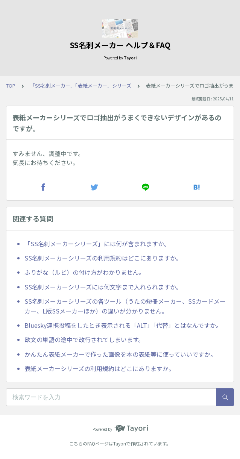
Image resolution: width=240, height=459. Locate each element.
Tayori (119, 443)
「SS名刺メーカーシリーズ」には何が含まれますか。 (97, 243)
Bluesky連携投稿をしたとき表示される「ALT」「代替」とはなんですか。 (123, 325)
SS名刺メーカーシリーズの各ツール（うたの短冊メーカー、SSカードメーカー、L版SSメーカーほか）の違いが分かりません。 (125, 306)
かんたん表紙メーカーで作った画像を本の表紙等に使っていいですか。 (120, 354)
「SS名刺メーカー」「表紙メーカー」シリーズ (80, 85)
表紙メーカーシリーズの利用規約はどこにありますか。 (99, 368)
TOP (10, 85)
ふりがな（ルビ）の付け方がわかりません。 (84, 272)
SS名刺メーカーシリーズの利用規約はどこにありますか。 (103, 257)
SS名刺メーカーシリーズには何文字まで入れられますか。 (103, 286)
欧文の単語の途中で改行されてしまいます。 (84, 339)
